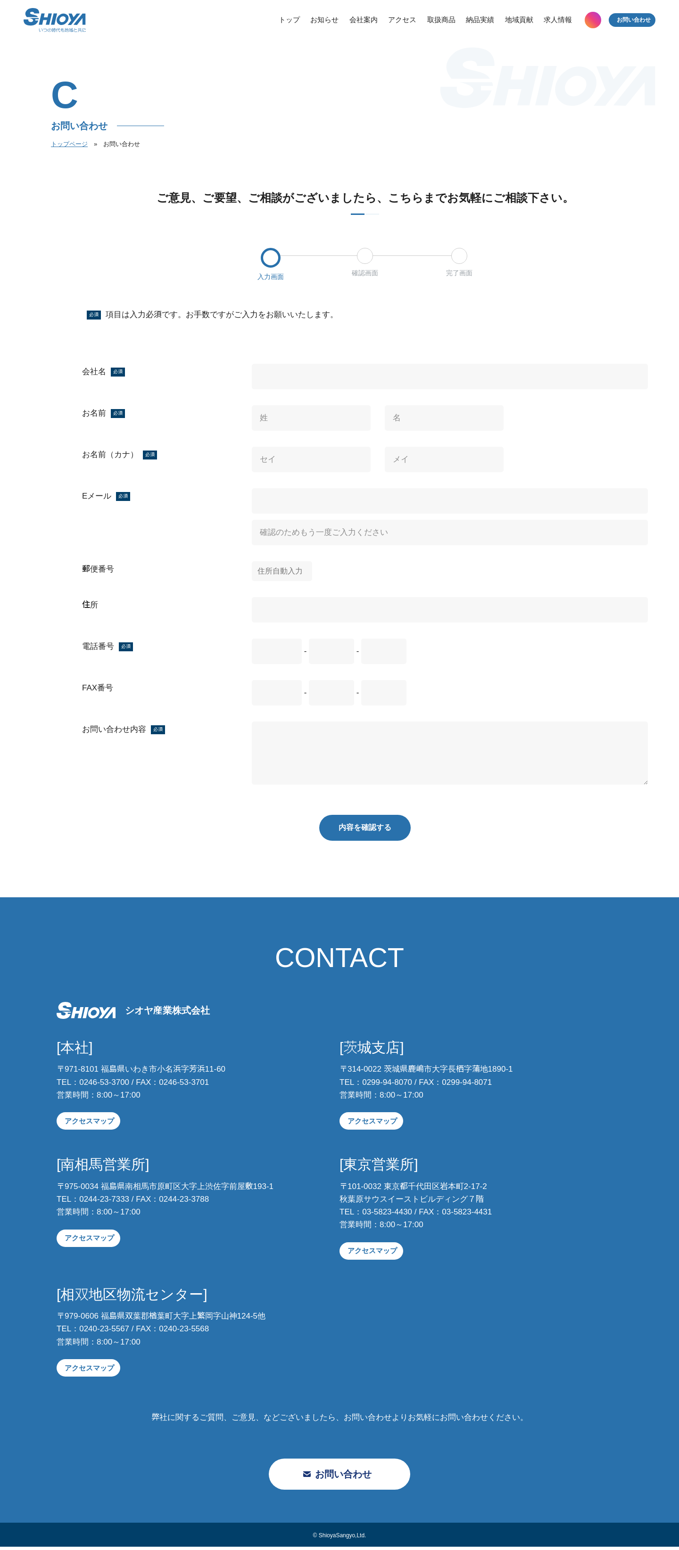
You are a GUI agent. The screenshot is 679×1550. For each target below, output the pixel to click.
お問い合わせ (627, 23)
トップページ (69, 144)
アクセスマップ (88, 1124)
